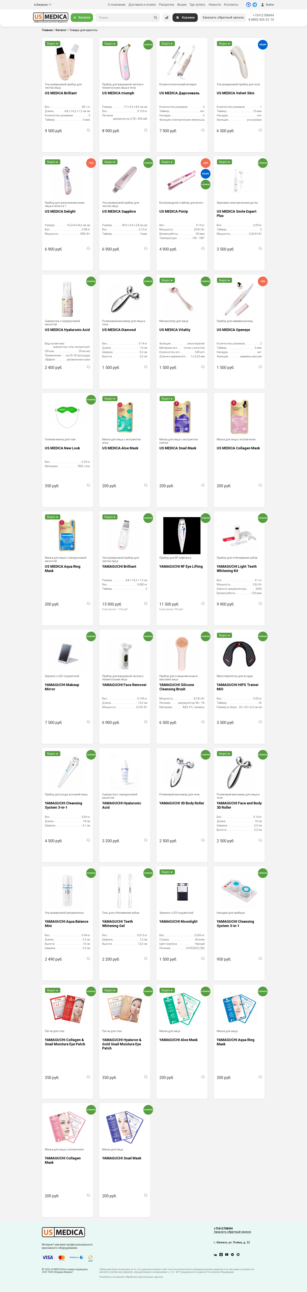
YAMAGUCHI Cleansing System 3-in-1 (63, 805)
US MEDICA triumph (118, 93)
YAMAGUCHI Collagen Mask (63, 1160)
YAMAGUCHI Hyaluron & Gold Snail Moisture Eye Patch (122, 1044)
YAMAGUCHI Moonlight (178, 921)
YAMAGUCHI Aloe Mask (178, 1040)
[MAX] (248, 4)
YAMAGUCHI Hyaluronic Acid (121, 805)
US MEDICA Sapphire (119, 211)
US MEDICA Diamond (119, 330)
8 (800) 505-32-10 (261, 19)
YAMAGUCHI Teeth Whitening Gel (117, 923)
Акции (181, 4)
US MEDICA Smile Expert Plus (236, 213)
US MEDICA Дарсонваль (179, 93)
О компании (116, 4)
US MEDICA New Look (62, 448)
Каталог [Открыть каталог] (82, 17)
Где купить (197, 4)
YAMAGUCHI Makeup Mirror (62, 687)
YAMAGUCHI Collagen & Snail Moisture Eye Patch (65, 1042)
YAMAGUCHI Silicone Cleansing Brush (176, 687)
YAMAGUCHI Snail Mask (121, 1158)
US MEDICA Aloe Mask (120, 448)
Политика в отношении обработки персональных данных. (131, 1277)
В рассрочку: (115, 609)
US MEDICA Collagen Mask (238, 448)
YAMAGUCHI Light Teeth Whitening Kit (237, 568)
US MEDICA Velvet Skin (235, 93)
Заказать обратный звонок (223, 17)
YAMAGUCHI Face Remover (124, 685)
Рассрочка (166, 4)
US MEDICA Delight (60, 211)
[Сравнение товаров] (166, 17)
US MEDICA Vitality (174, 330)
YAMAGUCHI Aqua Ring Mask (236, 1042)
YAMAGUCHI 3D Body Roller (181, 803)
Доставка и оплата (142, 4)
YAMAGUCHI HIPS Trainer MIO (238, 687)
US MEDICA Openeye (233, 330)
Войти (267, 4)
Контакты (231, 4)
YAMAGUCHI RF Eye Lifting (181, 566)
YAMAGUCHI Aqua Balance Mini (66, 923)
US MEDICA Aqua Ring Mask (62, 568)
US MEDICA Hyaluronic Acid (67, 330)
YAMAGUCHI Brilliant (119, 566)
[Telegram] (254, 4)
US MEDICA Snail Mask (177, 448)
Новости (215, 4)
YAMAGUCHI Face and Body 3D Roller (239, 805)
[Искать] (155, 17)
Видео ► (53, 43)
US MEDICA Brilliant (61, 93)
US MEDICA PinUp (173, 211)
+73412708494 (263, 15)
